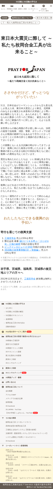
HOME (4, 18)
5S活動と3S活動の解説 (13, 311)
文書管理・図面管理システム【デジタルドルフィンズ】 (27, 433)
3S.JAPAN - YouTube (13, 409)
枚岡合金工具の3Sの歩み (14, 323)
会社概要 (9, 391)
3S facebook (10, 406)
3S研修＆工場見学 (13, 340)
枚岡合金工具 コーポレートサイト (19, 422)
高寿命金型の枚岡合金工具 (16, 426)
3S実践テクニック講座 (14, 348)
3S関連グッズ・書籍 (13, 377)
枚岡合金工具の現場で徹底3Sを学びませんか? (23, 336)
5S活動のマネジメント (13, 315)
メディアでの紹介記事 (14, 398)
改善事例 (8, 319)
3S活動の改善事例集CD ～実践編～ (23, 250)
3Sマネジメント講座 (13, 352)
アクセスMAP (11, 395)
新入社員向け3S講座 (13, 355)
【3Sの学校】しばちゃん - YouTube (22, 413)
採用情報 (9, 402)
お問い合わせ (11, 382)
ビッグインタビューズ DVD (19, 247)
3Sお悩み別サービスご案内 (19, 332)
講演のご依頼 (11, 359)
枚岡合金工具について (22, 18)
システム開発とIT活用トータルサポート (21, 437)
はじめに (8, 308)
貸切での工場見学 (12, 344)
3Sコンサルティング (13, 363)
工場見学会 (10, 238)
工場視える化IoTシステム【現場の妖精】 (21, 430)
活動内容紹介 (11, 326)
